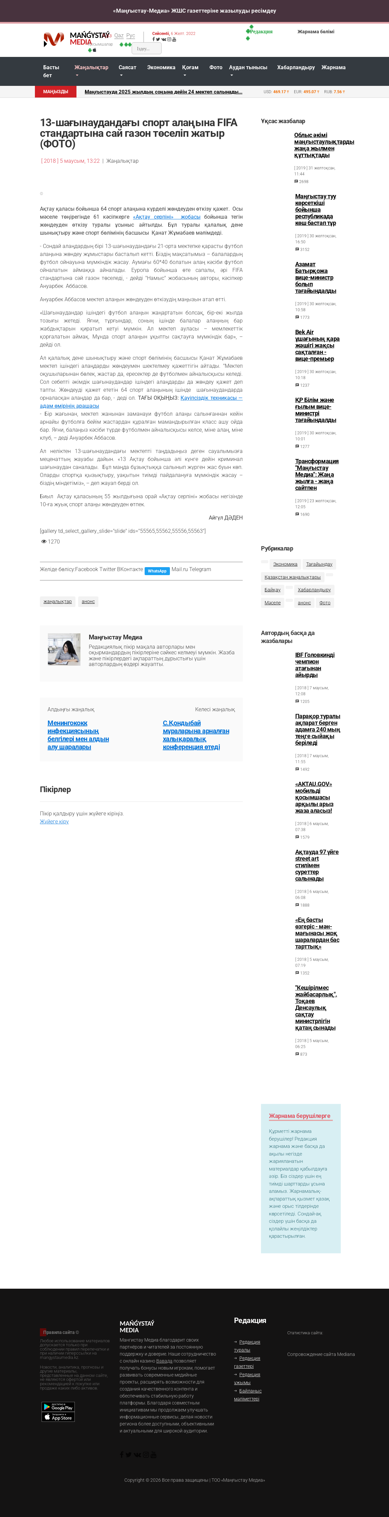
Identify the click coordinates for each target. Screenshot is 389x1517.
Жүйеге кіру (54, 821)
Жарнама (334, 67)
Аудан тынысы (248, 67)
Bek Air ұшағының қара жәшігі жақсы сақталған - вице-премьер (317, 345)
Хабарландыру (296, 67)
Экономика (161, 67)
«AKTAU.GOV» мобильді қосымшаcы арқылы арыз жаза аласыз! (314, 803)
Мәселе (273, 607)
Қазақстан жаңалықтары (293, 581)
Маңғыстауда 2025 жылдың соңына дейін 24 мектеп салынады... (163, 92)
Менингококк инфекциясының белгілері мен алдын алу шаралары (78, 735)
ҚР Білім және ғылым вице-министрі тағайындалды (315, 410)
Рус (130, 35)
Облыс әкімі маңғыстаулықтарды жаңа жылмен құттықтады (324, 145)
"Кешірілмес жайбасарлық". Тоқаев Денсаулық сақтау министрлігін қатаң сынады (316, 1013)
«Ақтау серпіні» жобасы (166, 217)
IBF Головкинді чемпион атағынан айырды (315, 671)
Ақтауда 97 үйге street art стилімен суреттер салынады (317, 871)
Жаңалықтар (91, 67)
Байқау (273, 594)
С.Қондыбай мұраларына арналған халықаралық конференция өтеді (196, 735)
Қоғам (190, 67)
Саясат (127, 67)
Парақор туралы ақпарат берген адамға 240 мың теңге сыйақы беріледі (317, 735)
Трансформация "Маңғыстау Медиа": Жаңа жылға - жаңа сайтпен (317, 474)
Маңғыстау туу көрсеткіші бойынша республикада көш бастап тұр (315, 209)
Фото (215, 67)
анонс (88, 601)
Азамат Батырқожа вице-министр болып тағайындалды (315, 277)
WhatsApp (157, 571)
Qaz (119, 35)
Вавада (164, 1361)
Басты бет (51, 71)
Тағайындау (319, 568)
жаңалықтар (58, 601)
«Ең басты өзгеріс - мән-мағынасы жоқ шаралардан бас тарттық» (317, 939)
